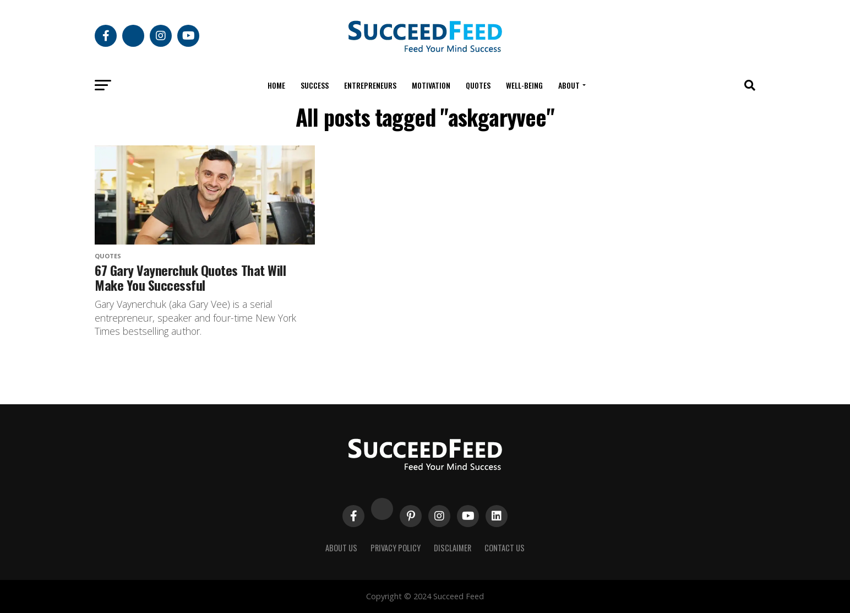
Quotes (478, 85)
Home (276, 85)
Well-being (524, 85)
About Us (341, 548)
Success (315, 85)
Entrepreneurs (370, 85)
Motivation (431, 85)
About (569, 85)
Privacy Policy (395, 548)
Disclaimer (452, 548)
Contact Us (504, 548)
